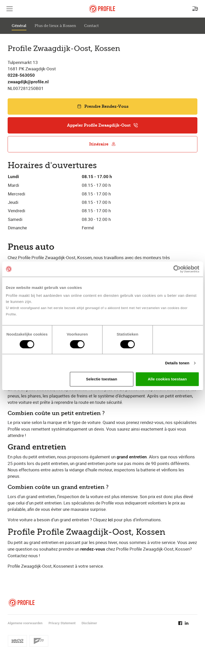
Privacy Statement (62, 623)
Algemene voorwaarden (25, 623)
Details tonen (177, 363)
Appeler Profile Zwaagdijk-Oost (102, 125)
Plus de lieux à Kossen (55, 25)
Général (19, 25)
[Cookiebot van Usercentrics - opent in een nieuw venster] (177, 269)
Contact (91, 25)
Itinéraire (102, 144)
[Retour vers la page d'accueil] (102, 9)
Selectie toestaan (101, 379)
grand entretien (132, 457)
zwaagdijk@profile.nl (28, 81)
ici (110, 519)
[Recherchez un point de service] (195, 8)
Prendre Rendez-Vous (103, 106)
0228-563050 (21, 75)
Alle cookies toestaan (167, 379)
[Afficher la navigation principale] (9, 9)
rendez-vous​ (92, 549)
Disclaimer (89, 623)
